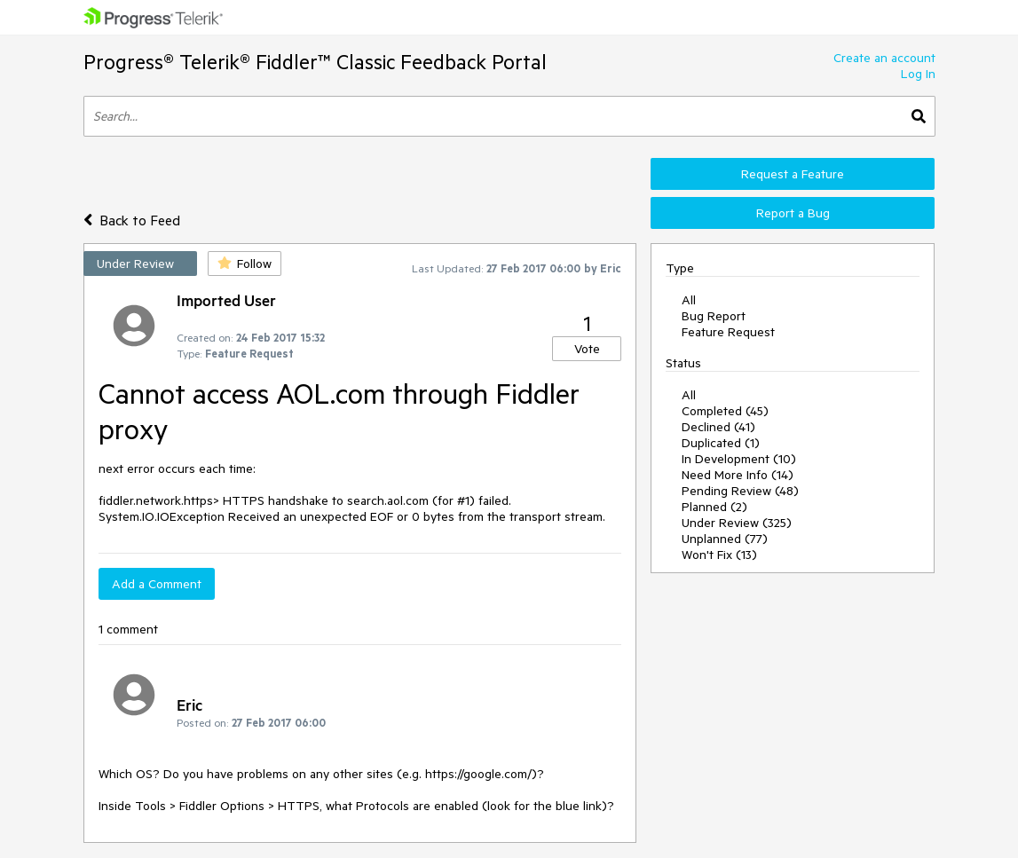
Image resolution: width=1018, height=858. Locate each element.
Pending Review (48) (740, 491)
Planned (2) (714, 507)
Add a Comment (156, 584)
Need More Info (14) (737, 475)
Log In (918, 74)
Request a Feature (792, 174)
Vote (587, 349)
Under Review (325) (737, 523)
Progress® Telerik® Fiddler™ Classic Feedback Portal (315, 62)
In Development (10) (739, 459)
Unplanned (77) (725, 539)
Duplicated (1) (721, 443)
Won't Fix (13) (719, 555)
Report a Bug (793, 213)
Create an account (884, 58)
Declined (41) (718, 427)
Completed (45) (725, 411)
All (689, 300)
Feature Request (728, 332)
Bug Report (714, 316)
